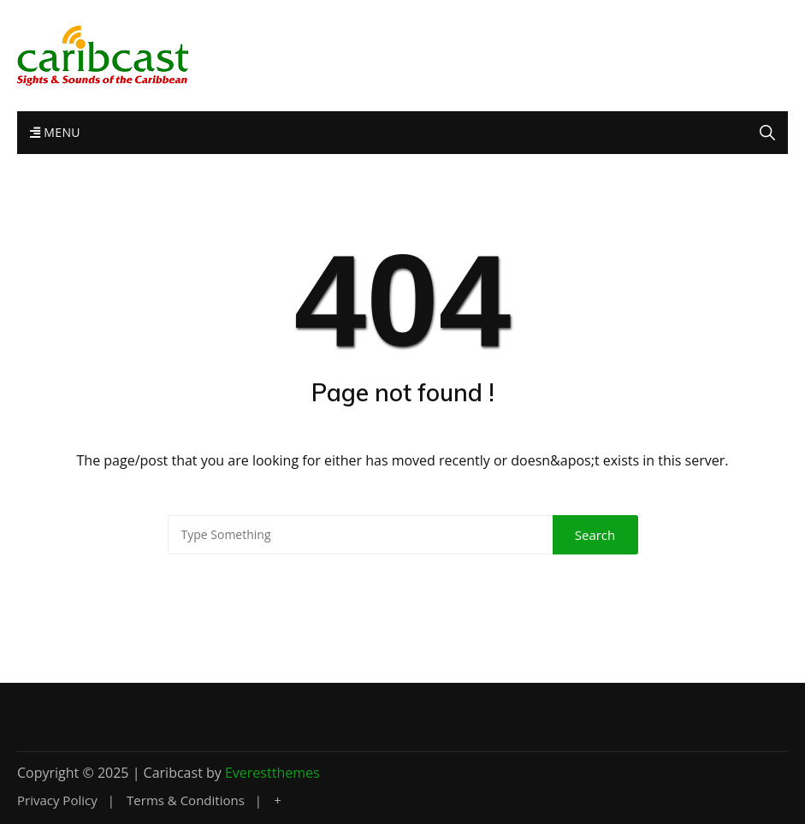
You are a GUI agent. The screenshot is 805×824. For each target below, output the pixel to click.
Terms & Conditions (186, 800)
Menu (55, 132)
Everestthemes (272, 772)
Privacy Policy (57, 800)
